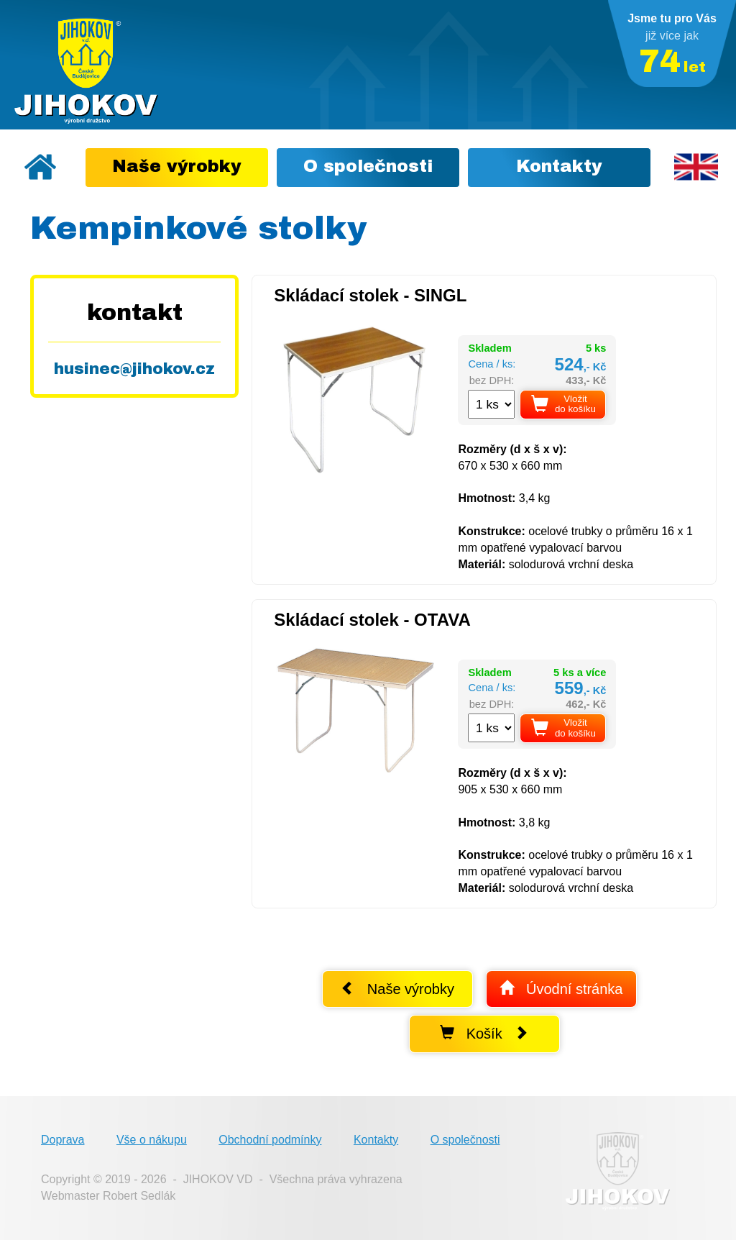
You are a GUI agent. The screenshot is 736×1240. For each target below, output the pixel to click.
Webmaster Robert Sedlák (108, 1196)
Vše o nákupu (151, 1140)
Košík (484, 1033)
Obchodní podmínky (269, 1140)
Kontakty (376, 1140)
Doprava (62, 1140)
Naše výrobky (397, 988)
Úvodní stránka (561, 988)
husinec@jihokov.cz (134, 368)
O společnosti (465, 1140)
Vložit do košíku (563, 404)
